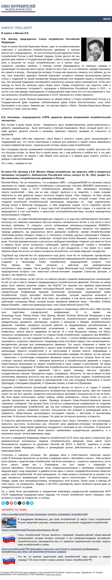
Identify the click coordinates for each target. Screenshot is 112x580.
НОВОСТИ (7, 27)
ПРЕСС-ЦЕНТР (23, 27)
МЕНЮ (107, 19)
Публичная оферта (53, 575)
